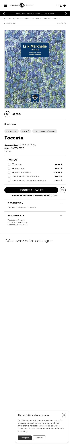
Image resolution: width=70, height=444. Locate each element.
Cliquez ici (54, 195)
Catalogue (9, 19)
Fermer (39, 438)
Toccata (56, 19)
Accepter (25, 438)
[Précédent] (4, 13)
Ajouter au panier (31, 190)
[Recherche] (57, 5)
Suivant (61, 23)
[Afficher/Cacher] (61, 215)
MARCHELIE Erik (28, 145)
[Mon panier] (61, 5)
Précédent (10, 23)
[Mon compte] (64, 5)
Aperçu (17, 114)
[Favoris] (63, 190)
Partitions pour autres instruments (33, 19)
